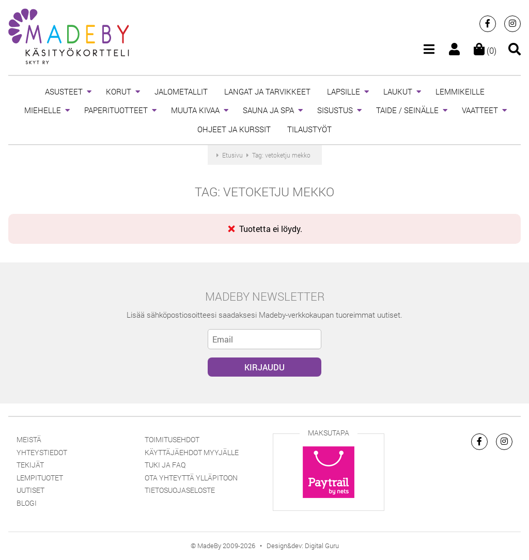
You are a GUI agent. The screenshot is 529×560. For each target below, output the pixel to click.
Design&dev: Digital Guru (303, 545)
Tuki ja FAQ (165, 465)
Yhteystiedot (42, 452)
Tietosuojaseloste (180, 490)
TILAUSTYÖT (309, 129)
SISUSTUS (335, 110)
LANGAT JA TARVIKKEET (267, 91)
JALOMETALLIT (181, 91)
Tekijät (30, 465)
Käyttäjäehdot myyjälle (192, 452)
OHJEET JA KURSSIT (234, 129)
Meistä (29, 439)
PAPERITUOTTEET (116, 110)
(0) (485, 50)
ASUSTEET (64, 91)
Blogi (27, 503)
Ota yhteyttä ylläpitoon (191, 478)
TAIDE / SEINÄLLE (407, 110)
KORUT (118, 91)
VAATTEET (480, 110)
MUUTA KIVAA (195, 110)
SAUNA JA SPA (268, 110)
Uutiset (30, 490)
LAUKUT (397, 91)
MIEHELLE (42, 110)
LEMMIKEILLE (460, 91)
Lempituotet (40, 478)
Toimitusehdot (172, 439)
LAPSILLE (343, 91)
